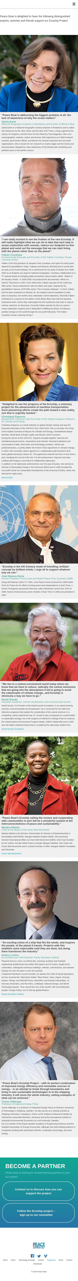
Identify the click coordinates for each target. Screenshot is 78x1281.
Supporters (51, 1260)
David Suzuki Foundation (13, 729)
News (61, 1260)
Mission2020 (7, 477)
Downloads (37, 1264)
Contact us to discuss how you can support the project (38, 1191)
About (13, 1260)
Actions (41, 1260)
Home (5, 1260)
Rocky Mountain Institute (13, 994)
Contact (69, 1260)
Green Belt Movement (11, 853)
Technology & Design (27, 1260)
